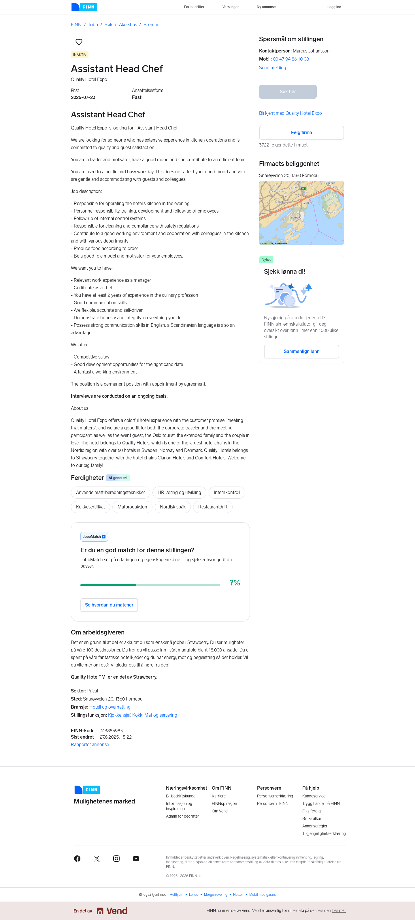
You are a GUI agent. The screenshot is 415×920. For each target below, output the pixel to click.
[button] (79, 42)
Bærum (151, 24)
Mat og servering (160, 715)
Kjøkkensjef (119, 715)
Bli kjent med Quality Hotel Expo (290, 113)
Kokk (137, 715)
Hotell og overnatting (110, 707)
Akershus (128, 24)
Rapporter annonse (90, 744)
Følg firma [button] (301, 132)
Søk (108, 24)
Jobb (93, 24)
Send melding (272, 67)
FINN (76, 24)
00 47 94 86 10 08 (291, 59)
